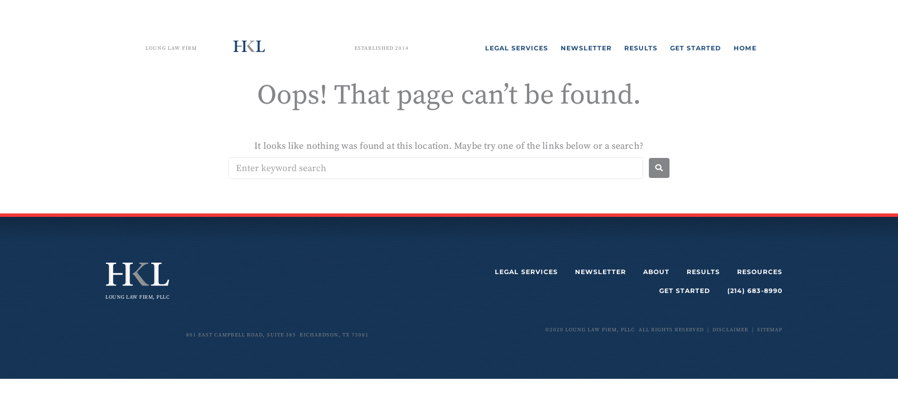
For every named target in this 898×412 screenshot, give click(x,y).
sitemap (769, 330)
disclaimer (730, 330)
